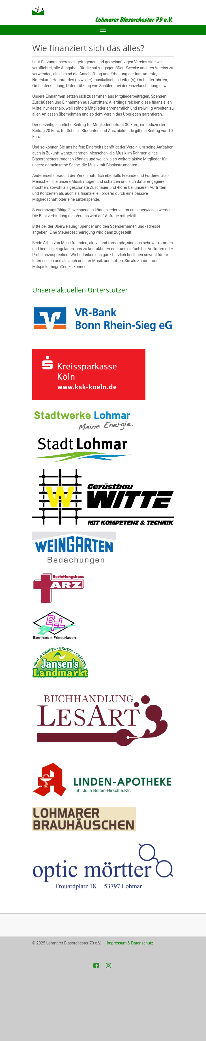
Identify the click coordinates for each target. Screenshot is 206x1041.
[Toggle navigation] (103, 30)
